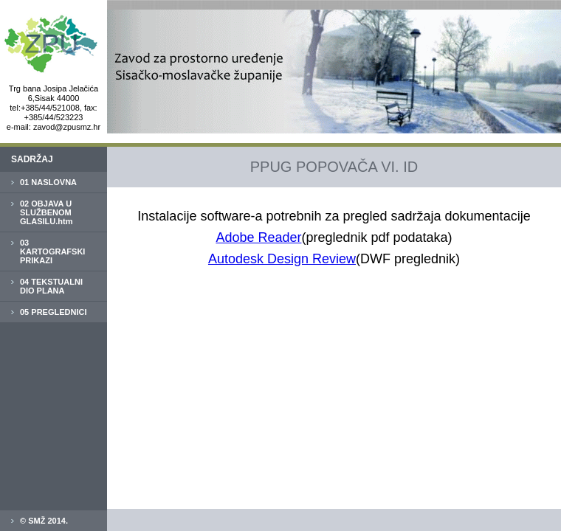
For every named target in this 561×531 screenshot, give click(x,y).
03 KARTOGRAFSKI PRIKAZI (52, 251)
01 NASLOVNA (48, 182)
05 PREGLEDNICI (53, 312)
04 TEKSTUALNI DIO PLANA (51, 286)
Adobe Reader (258, 237)
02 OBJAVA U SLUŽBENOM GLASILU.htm (46, 212)
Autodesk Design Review (282, 258)
